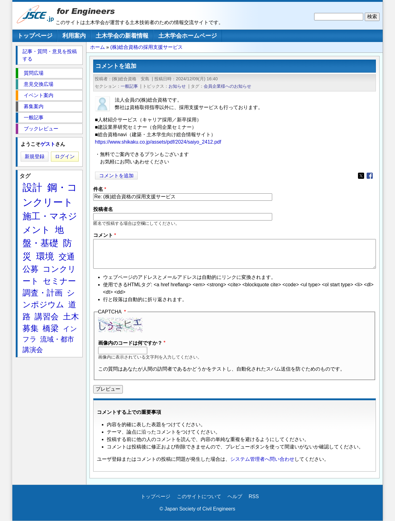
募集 (31, 328)
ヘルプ (234, 496)
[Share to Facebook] (370, 176)
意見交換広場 (38, 84)
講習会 (47, 316)
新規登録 (34, 156)
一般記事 (129, 86)
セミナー (59, 281)
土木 (71, 316)
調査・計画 (43, 292)
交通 (67, 256)
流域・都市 (57, 339)
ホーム (97, 47)
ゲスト (47, 144)
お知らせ (177, 86)
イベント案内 (38, 95)
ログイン (65, 156)
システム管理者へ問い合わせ (262, 459)
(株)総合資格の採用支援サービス (146, 47)
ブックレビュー (41, 128)
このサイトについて (199, 496)
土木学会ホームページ (187, 35)
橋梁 (51, 328)
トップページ (34, 35)
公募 (31, 269)
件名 (98, 189)
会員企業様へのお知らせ (227, 86)
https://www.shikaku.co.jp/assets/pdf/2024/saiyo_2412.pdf (158, 142)
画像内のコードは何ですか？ (130, 343)
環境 (45, 256)
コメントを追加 (116, 175)
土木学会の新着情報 (122, 35)
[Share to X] (361, 176)
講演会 (33, 350)
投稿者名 (103, 209)
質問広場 (34, 73)
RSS (254, 496)
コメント (103, 235)
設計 (32, 187)
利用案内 (74, 35)
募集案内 (34, 106)
